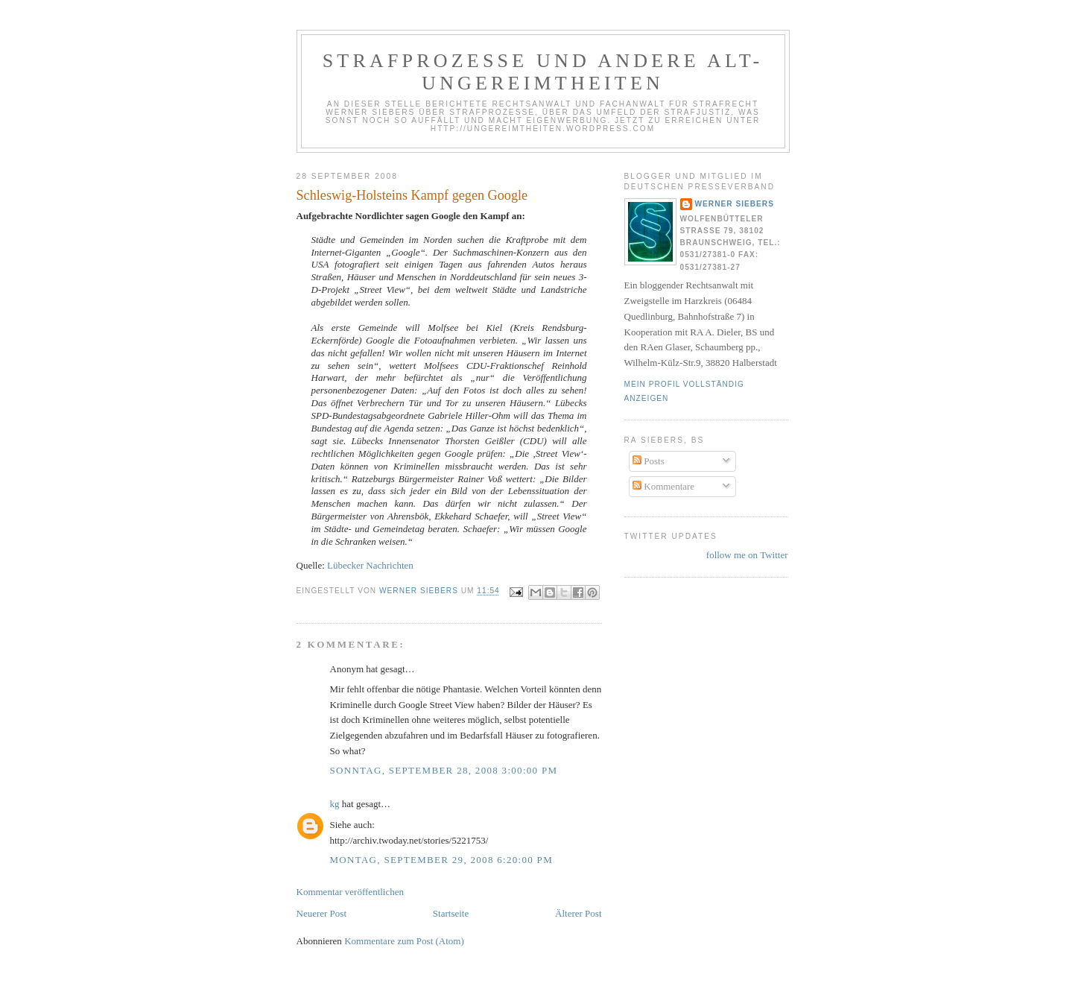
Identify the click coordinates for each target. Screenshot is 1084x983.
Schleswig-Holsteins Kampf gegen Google (412, 195)
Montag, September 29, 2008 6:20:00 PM (442, 859)
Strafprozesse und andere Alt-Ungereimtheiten (543, 72)
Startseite (451, 913)
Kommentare (663, 486)
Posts (649, 461)
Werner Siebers (734, 204)
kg (335, 803)
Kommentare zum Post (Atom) (404, 940)
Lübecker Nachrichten (370, 565)
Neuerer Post (322, 913)
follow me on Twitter (747, 554)
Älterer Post (578, 913)
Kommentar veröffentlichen (351, 891)
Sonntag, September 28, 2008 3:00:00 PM (444, 770)
